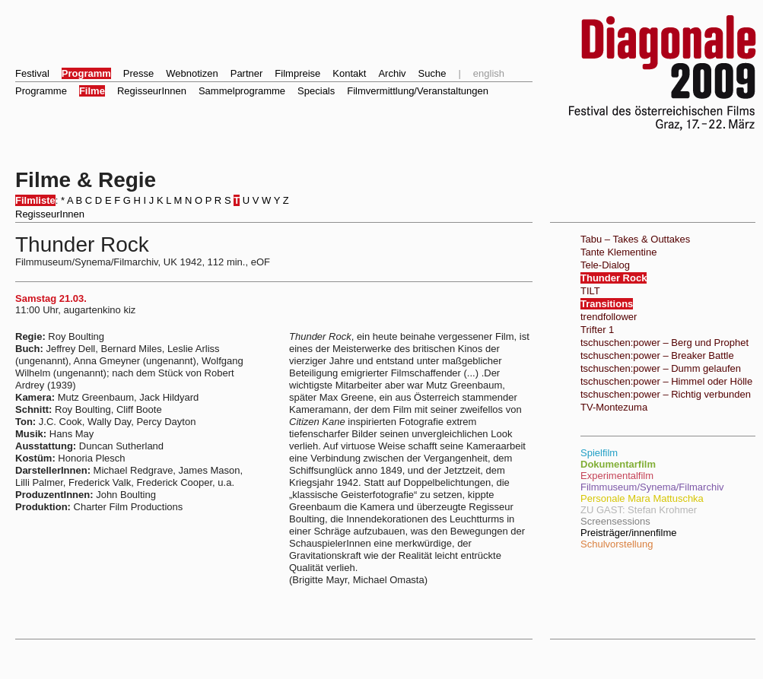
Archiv (391, 73)
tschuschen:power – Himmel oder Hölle (666, 381)
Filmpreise (297, 73)
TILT (590, 291)
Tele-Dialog (605, 265)
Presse (138, 73)
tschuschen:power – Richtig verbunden (665, 394)
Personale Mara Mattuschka (642, 498)
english (488, 73)
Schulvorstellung (616, 544)
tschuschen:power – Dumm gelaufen (660, 368)
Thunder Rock (613, 278)
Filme (92, 91)
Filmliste (35, 200)
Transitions (606, 303)
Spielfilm (599, 452)
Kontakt (349, 73)
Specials (316, 91)
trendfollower (608, 316)
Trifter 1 (597, 329)
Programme (41, 91)
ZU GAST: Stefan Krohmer (638, 510)
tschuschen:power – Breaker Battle (657, 355)
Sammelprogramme (242, 91)
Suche (432, 73)
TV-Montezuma (613, 407)
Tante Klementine (618, 252)
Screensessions (615, 521)
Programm (86, 73)
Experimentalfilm (616, 475)
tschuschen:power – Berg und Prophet (664, 342)
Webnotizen (192, 73)
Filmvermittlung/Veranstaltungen (417, 91)
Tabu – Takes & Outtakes (635, 239)
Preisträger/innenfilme (628, 532)
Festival (32, 73)
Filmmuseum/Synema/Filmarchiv (652, 487)
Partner (246, 73)
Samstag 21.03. (51, 298)
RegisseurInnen (151, 91)
